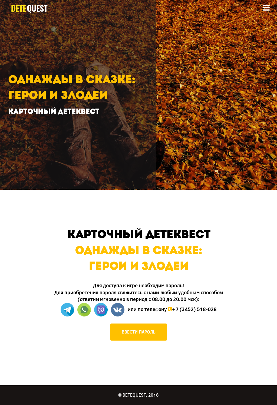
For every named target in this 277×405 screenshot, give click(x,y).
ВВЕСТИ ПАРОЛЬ (139, 332)
